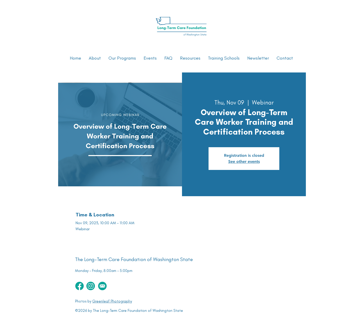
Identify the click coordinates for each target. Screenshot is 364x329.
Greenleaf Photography (112, 301)
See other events (244, 161)
